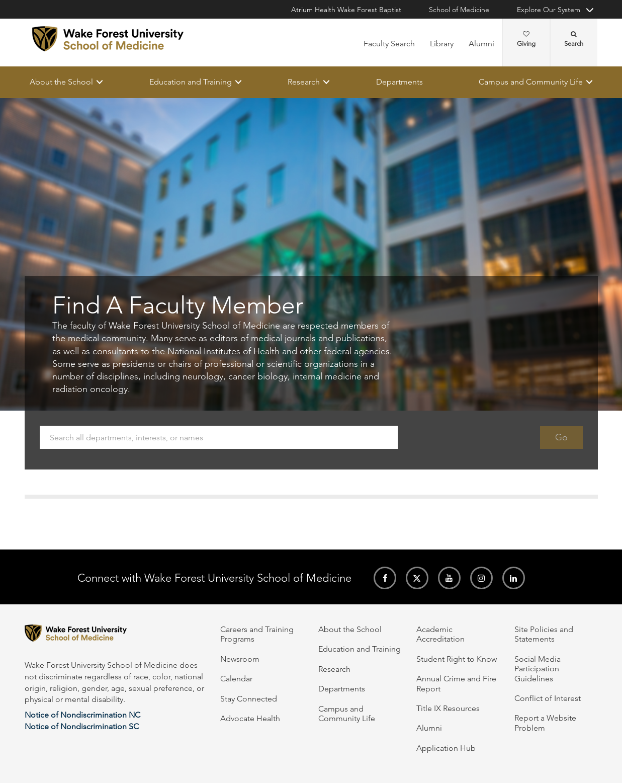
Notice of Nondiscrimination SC (82, 726)
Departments (399, 82)
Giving (526, 39)
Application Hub (446, 748)
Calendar (236, 678)
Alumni (481, 43)
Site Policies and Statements (543, 634)
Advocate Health (250, 718)
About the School (61, 82)
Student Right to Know (456, 659)
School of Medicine (459, 9)
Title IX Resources (448, 708)
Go (561, 437)
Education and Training (190, 82)
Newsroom (239, 659)
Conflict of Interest (547, 698)
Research (304, 82)
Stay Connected (248, 698)
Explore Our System (548, 9)
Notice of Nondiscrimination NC (82, 715)
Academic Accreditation (440, 634)
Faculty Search (389, 43)
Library (442, 43)
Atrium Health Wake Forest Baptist (346, 9)
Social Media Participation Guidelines (537, 668)
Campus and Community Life (531, 82)
